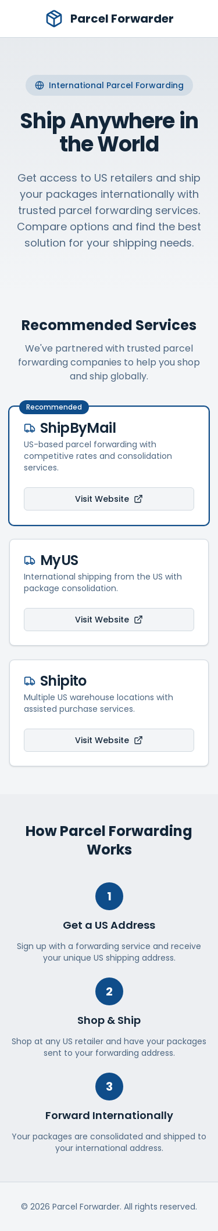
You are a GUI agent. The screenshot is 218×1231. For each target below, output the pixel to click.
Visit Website (109, 499)
